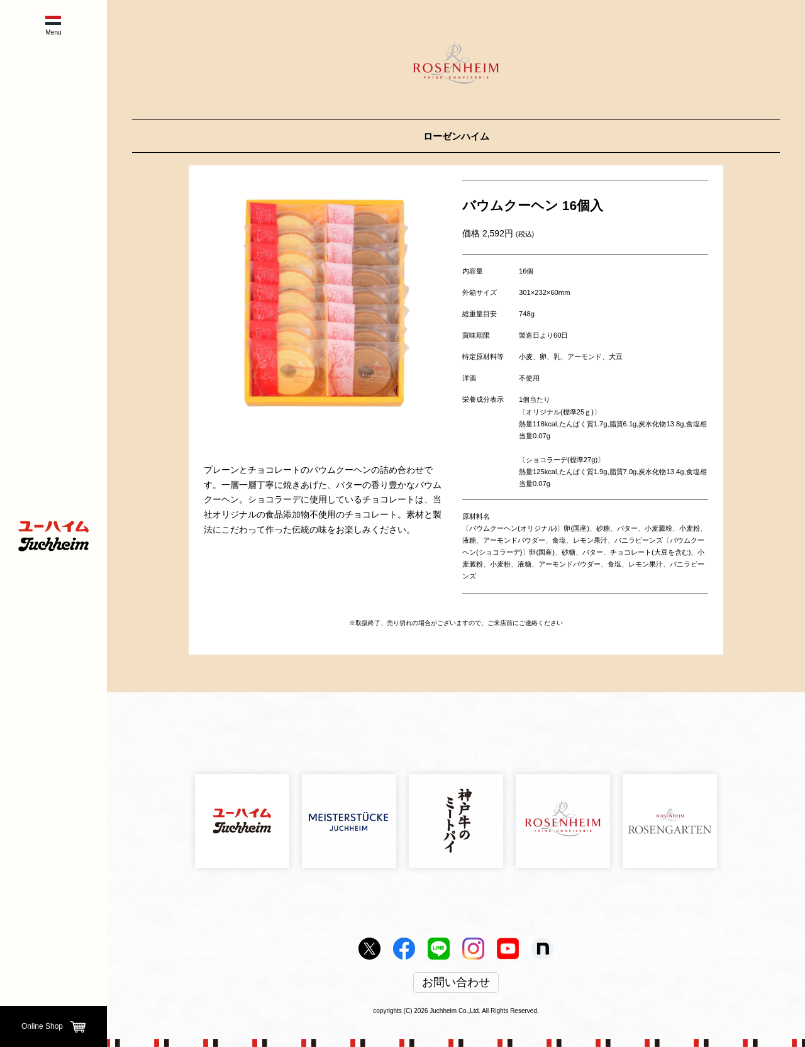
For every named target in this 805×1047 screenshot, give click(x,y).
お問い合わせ (456, 983)
